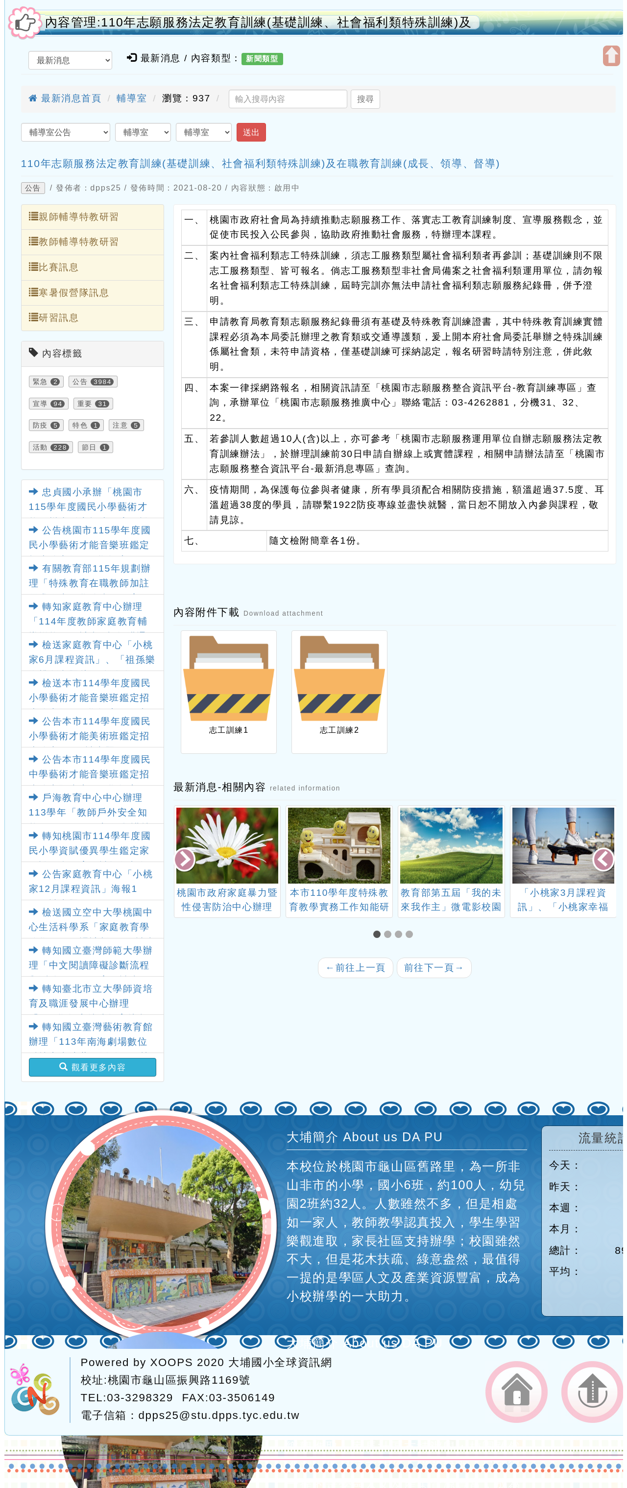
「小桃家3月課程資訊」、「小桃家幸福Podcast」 (563, 907)
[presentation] (185, 860)
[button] (378, 935)
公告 (33, 188)
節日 (89, 447)
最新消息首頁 (65, 98)
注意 (120, 425)
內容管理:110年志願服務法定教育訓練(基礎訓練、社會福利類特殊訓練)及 (258, 22)
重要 (85, 404)
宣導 (40, 404)
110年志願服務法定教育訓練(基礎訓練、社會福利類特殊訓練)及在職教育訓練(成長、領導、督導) (261, 163)
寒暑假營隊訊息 (69, 292)
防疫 (40, 425)
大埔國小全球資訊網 (280, 1362)
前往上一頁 (355, 967)
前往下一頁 (434, 967)
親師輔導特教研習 (74, 216)
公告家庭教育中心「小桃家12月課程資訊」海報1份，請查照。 (91, 889)
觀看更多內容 (92, 1067)
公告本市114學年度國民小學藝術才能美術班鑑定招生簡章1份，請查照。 (90, 736)
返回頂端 (592, 1392)
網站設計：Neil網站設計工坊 (40, 1390)
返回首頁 (516, 1392)
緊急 (40, 381)
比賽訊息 (54, 267)
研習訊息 (54, 317)
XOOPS (171, 1362)
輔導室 (132, 98)
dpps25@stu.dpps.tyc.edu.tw (219, 1415)
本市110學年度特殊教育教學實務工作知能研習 (339, 907)
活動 (40, 447)
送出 (251, 132)
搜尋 (365, 99)
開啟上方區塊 (611, 56)
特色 (80, 425)
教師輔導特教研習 (74, 241)
